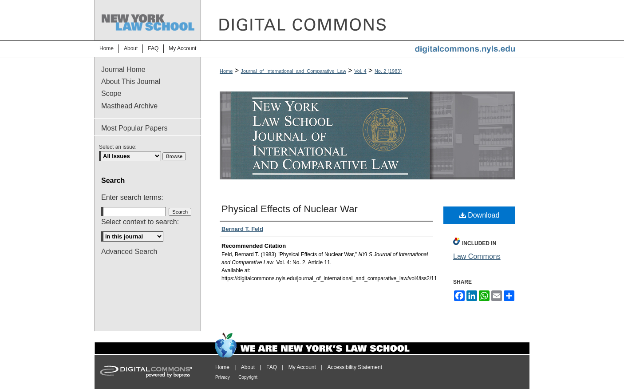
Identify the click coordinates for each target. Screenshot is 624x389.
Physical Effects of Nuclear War (289, 208)
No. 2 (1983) (388, 71)
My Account (302, 367)
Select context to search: (140, 222)
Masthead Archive (129, 106)
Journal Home (123, 69)
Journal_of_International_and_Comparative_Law (293, 71)
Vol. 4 (360, 71)
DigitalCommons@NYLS (365, 20)
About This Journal (130, 81)
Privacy (222, 377)
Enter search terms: (132, 197)
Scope (111, 93)
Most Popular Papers (134, 128)
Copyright (247, 377)
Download (479, 215)
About (248, 367)
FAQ (271, 367)
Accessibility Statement (355, 367)
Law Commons (477, 256)
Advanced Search (129, 251)
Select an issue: (118, 147)
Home (226, 71)
